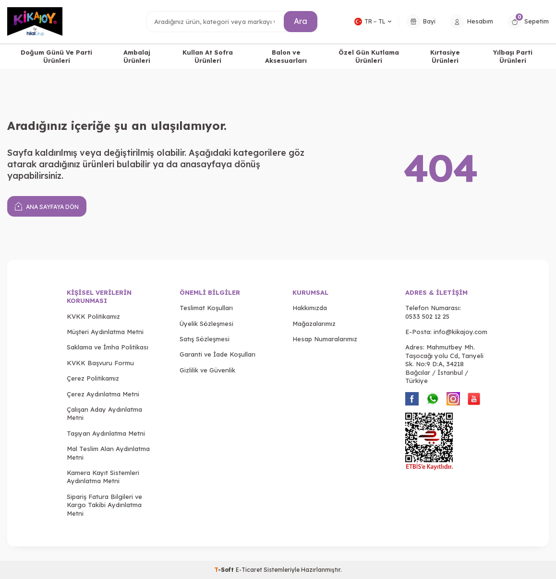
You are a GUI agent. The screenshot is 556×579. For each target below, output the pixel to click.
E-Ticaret (249, 569)
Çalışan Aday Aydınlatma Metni (104, 413)
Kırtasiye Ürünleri (445, 56)
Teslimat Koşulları (206, 308)
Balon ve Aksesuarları (286, 56)
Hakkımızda (309, 308)
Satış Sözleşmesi (205, 339)
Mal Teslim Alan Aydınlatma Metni (108, 453)
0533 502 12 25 (427, 316)
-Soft (225, 569)
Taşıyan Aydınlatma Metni (106, 433)
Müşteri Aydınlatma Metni (105, 332)
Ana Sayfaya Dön (47, 205)
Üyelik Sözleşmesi (206, 323)
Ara (300, 21)
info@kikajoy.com (460, 332)
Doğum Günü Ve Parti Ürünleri (56, 56)
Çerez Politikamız (93, 378)
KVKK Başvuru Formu (100, 363)
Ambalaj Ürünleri (136, 56)
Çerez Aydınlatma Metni (103, 394)
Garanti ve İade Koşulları (217, 354)
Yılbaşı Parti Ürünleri (512, 56)
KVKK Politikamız (93, 316)
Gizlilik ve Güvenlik (207, 370)
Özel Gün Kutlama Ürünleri (368, 56)
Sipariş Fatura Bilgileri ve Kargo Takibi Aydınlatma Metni (104, 505)
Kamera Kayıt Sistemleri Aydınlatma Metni (103, 477)
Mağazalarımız (314, 323)
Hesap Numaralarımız (324, 339)
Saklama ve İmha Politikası (107, 347)
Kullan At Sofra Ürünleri (207, 56)
